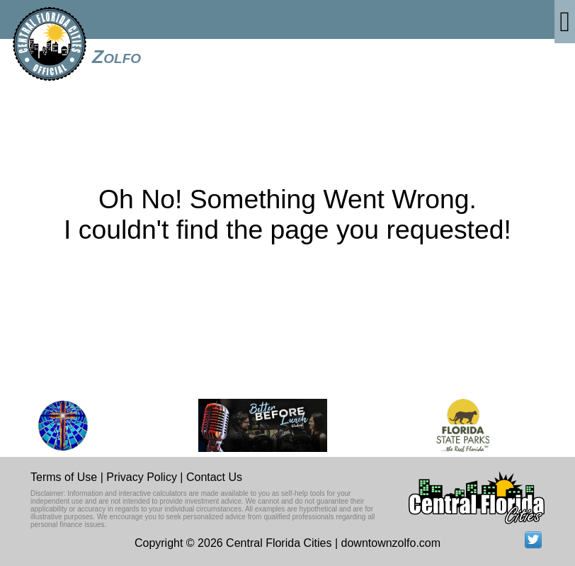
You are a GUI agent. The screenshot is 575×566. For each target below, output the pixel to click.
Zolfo (116, 56)
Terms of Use (63, 477)
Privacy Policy (141, 477)
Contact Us (214, 477)
